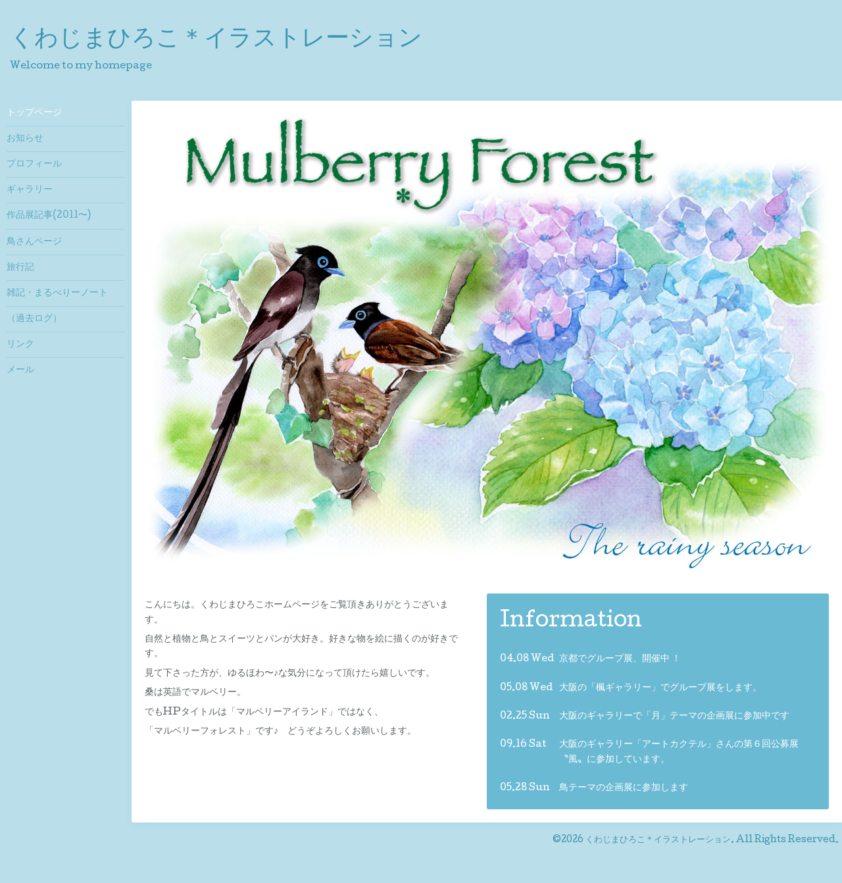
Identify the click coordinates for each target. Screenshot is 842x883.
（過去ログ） (34, 319)
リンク (20, 345)
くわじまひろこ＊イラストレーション (216, 40)
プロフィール (34, 164)
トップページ (34, 113)
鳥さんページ (34, 242)
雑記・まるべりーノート (57, 293)
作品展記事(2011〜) (49, 216)
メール (20, 370)
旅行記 (20, 268)
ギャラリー (30, 190)
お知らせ (25, 139)
